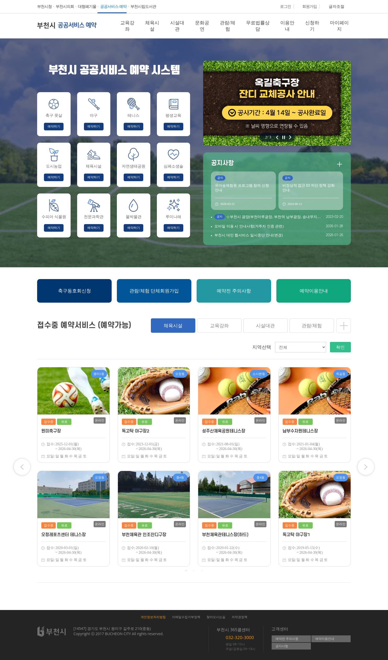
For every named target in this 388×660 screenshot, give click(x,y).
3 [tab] (201, 570)
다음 (290, 137)
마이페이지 (339, 26)
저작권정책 (239, 617)
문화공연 (202, 26)
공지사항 (282, 646)
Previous (22, 466)
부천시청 (44, 6)
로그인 (285, 6)
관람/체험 (227, 26)
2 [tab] (194, 570)
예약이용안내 (324, 638)
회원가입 (309, 6)
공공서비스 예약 (113, 6)
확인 (340, 347)
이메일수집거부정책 (186, 617)
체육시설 (152, 26)
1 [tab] (186, 570)
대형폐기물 (87, 6)
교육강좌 (127, 26)
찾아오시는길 (216, 617)
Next (365, 466)
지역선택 (261, 347)
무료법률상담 (258, 26)
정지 (284, 137)
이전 (277, 137)
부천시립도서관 (143, 6)
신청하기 (312, 26)
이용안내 (287, 26)
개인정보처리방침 (153, 617)
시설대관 (177, 26)
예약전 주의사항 (287, 638)
